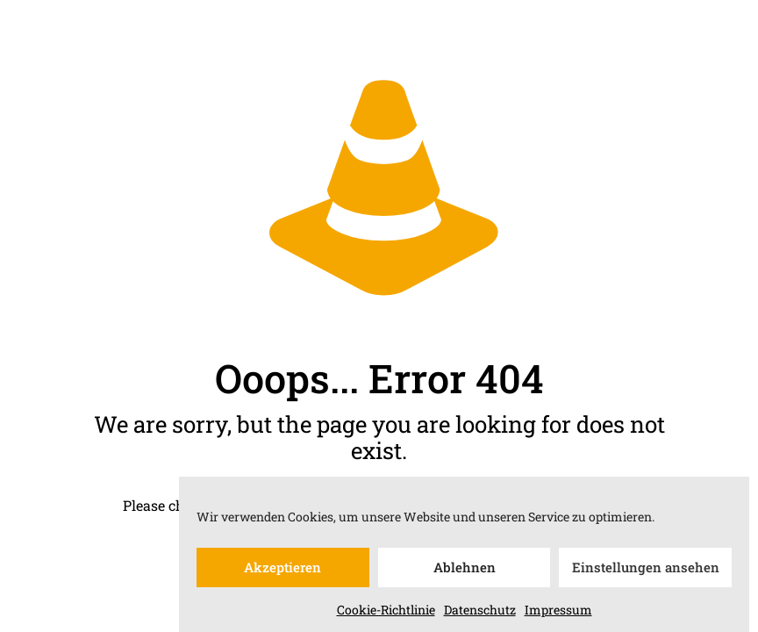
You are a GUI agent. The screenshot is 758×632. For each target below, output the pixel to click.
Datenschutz (480, 613)
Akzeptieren (282, 571)
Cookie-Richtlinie (386, 613)
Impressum (558, 613)
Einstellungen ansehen (645, 571)
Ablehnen (464, 571)
